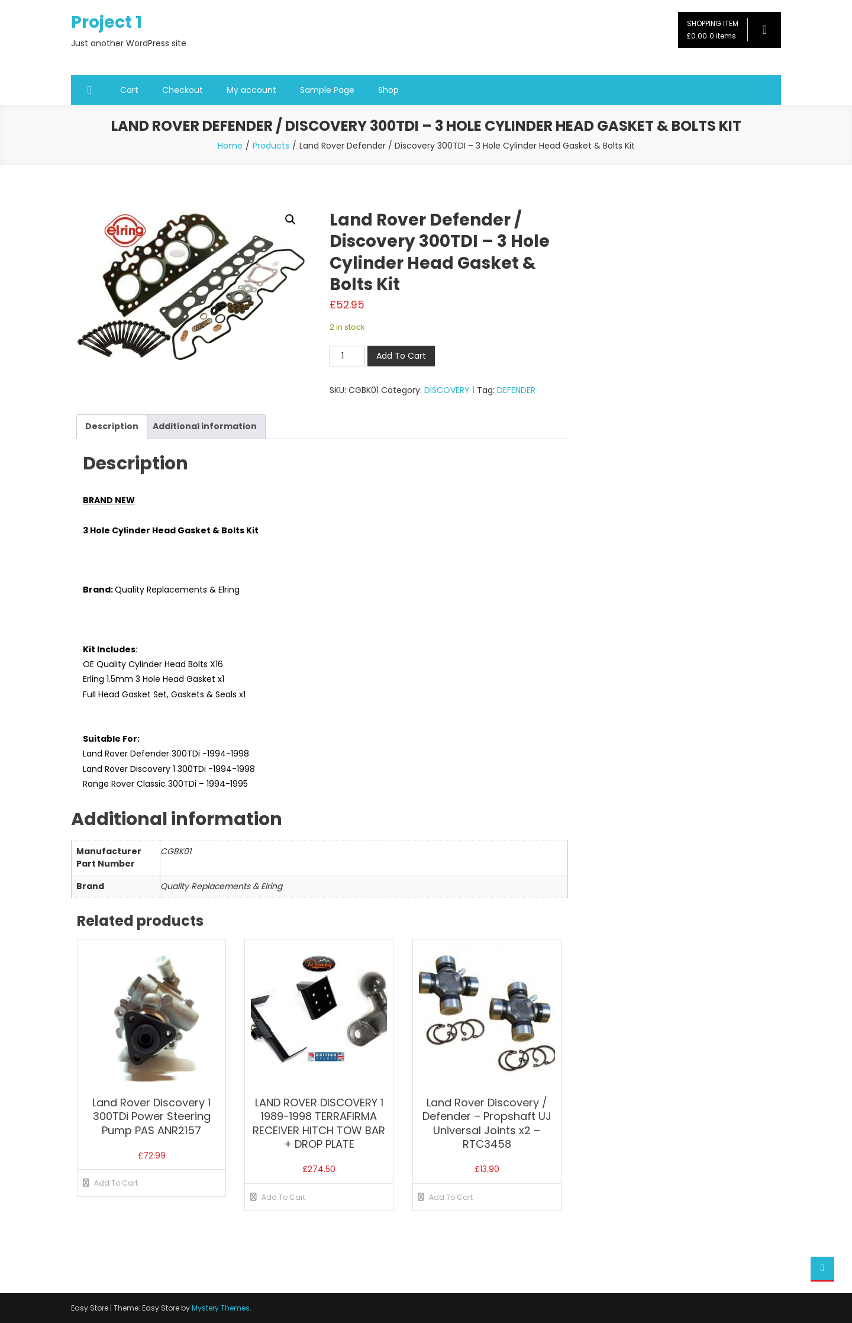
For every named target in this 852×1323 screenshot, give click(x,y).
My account (251, 90)
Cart (129, 90)
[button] (290, 219)
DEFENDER (516, 390)
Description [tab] (111, 426)
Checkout (182, 90)
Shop (388, 90)
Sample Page (327, 90)
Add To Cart (401, 356)
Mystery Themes (221, 1308)
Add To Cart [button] (116, 1183)
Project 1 (106, 22)
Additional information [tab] (205, 426)
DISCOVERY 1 (449, 390)
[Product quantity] (347, 356)
